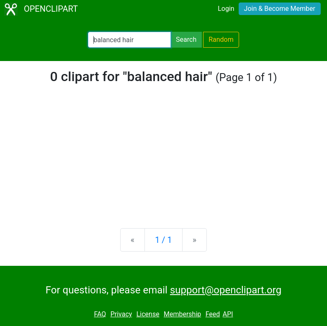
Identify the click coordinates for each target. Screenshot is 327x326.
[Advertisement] (163, 156)
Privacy (121, 314)
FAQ (100, 314)
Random (221, 39)
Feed (213, 314)
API (228, 314)
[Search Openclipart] (129, 40)
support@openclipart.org (225, 290)
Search (186, 39)
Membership (182, 314)
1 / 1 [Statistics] (163, 240)
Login (226, 9)
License (148, 314)
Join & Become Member (279, 9)
